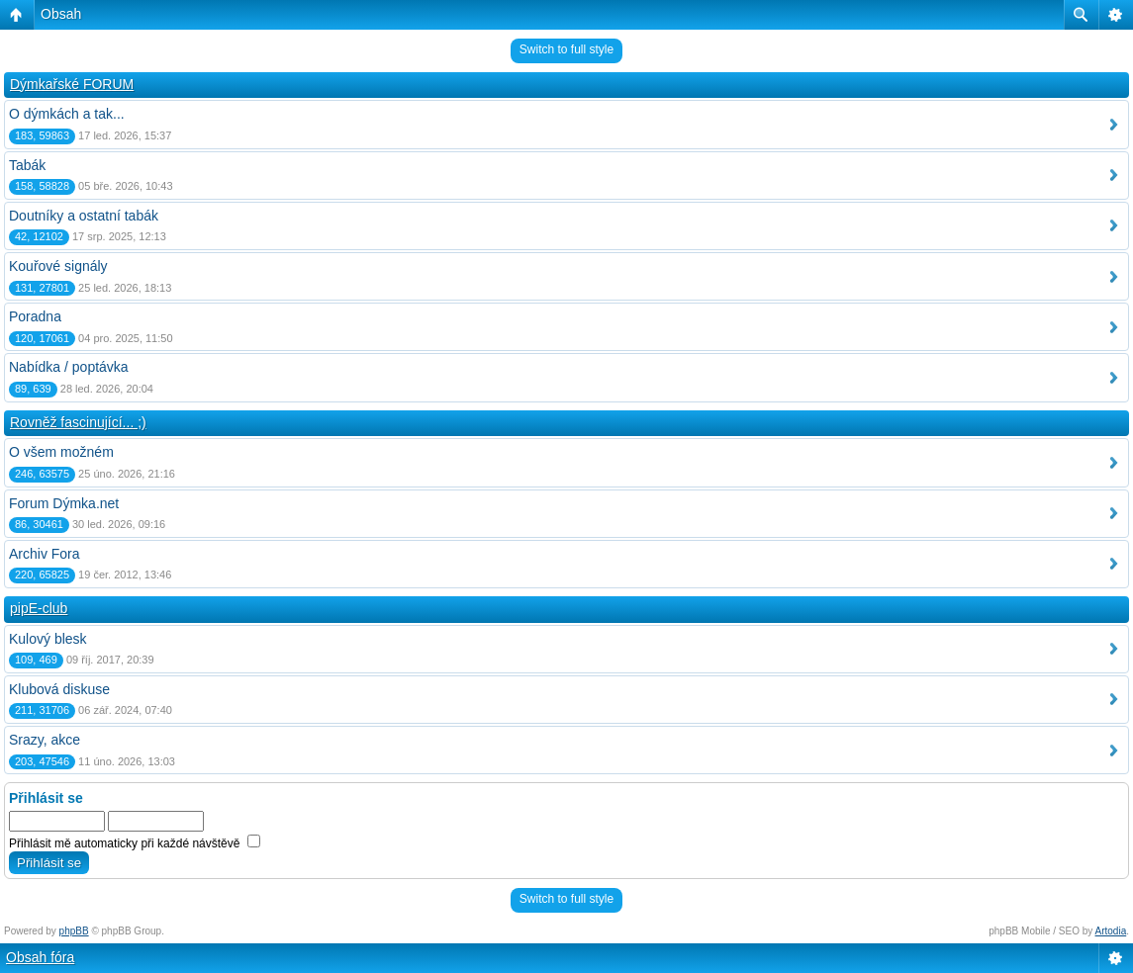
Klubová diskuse (59, 689)
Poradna (35, 316)
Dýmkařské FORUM (72, 84)
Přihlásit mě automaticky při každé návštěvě (134, 843)
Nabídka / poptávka (69, 367)
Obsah (61, 14)
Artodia (1111, 931)
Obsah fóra (40, 957)
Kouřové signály (58, 266)
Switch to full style (566, 49)
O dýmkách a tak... (67, 114)
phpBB (74, 931)
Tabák (27, 165)
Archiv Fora (44, 554)
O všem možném (61, 452)
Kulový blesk (48, 639)
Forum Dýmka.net (64, 503)
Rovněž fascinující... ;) (78, 422)
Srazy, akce (44, 740)
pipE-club (38, 608)
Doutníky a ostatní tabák (83, 215)
